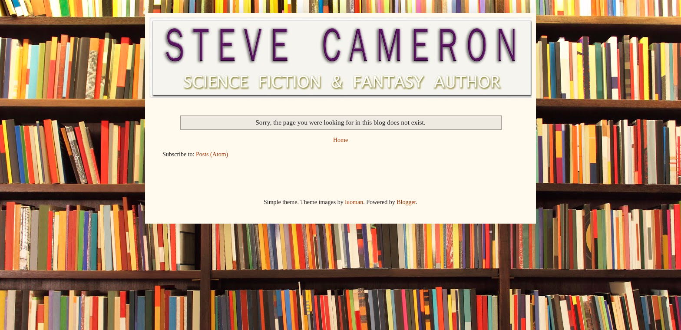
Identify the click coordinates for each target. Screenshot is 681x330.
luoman (354, 202)
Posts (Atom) (212, 154)
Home (340, 140)
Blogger (406, 202)
